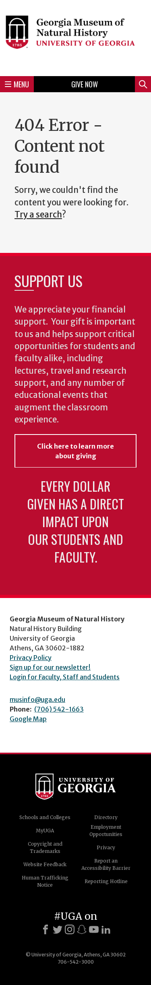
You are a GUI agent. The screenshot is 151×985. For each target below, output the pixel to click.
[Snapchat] (82, 929)
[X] (57, 929)
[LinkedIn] (106, 929)
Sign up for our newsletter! (50, 667)
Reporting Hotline (106, 881)
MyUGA (45, 831)
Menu (17, 84)
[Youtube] (94, 929)
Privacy (106, 847)
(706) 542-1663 (59, 709)
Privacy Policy (31, 658)
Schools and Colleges (44, 817)
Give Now (84, 84)
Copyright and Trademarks (45, 847)
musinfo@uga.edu (37, 699)
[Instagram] (69, 929)
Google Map (28, 719)
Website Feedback (44, 864)
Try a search (38, 214)
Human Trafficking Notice (45, 881)
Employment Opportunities (105, 830)
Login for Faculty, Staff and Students (65, 677)
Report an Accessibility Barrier (105, 864)
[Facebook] (45, 929)
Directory (106, 817)
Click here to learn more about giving (75, 451)
